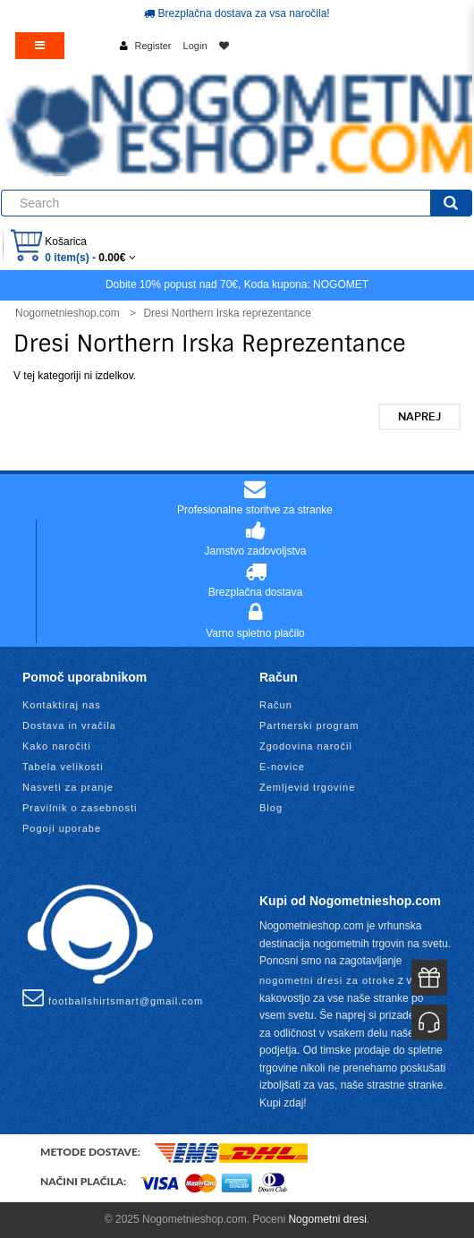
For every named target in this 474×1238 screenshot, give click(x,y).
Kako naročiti (56, 746)
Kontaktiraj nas (61, 705)
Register (153, 45)
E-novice (282, 766)
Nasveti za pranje (68, 787)
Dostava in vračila (69, 725)
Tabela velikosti (63, 766)
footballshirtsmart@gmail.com (112, 997)
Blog (271, 807)
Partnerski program (309, 725)
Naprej (419, 417)
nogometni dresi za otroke (327, 980)
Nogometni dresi (327, 1219)
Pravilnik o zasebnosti (79, 807)
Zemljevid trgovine (307, 787)
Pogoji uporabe (61, 828)
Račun (275, 705)
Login (195, 45)
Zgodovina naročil (305, 746)
